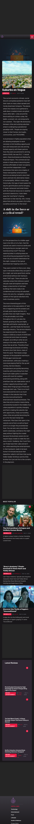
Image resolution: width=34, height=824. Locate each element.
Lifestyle (13, 817)
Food (12, 815)
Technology (14, 809)
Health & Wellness (16, 820)
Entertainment (15, 812)
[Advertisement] (17, 17)
